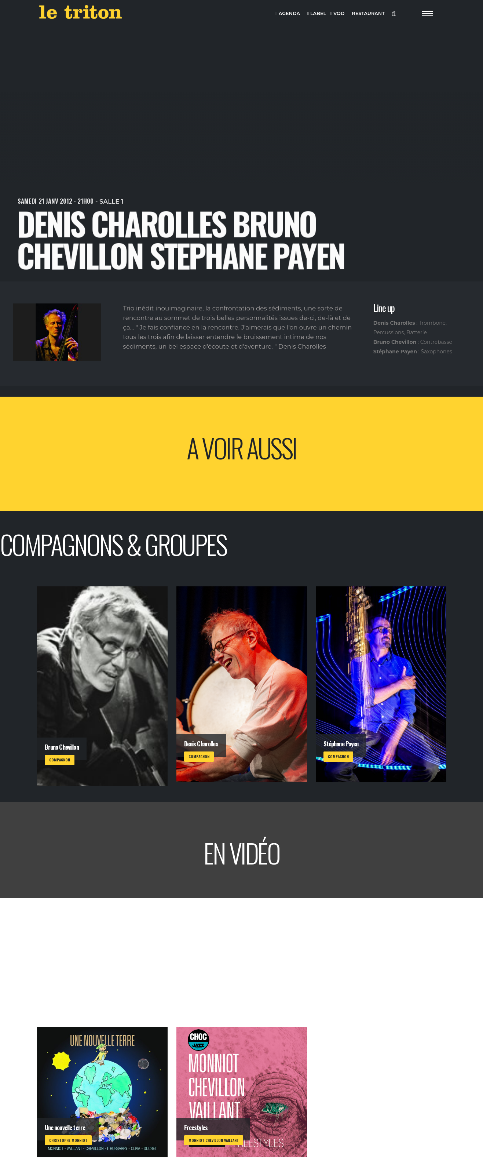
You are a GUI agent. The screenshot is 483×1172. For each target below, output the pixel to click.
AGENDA (287, 13)
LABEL (316, 13)
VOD (337, 13)
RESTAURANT (367, 13)
